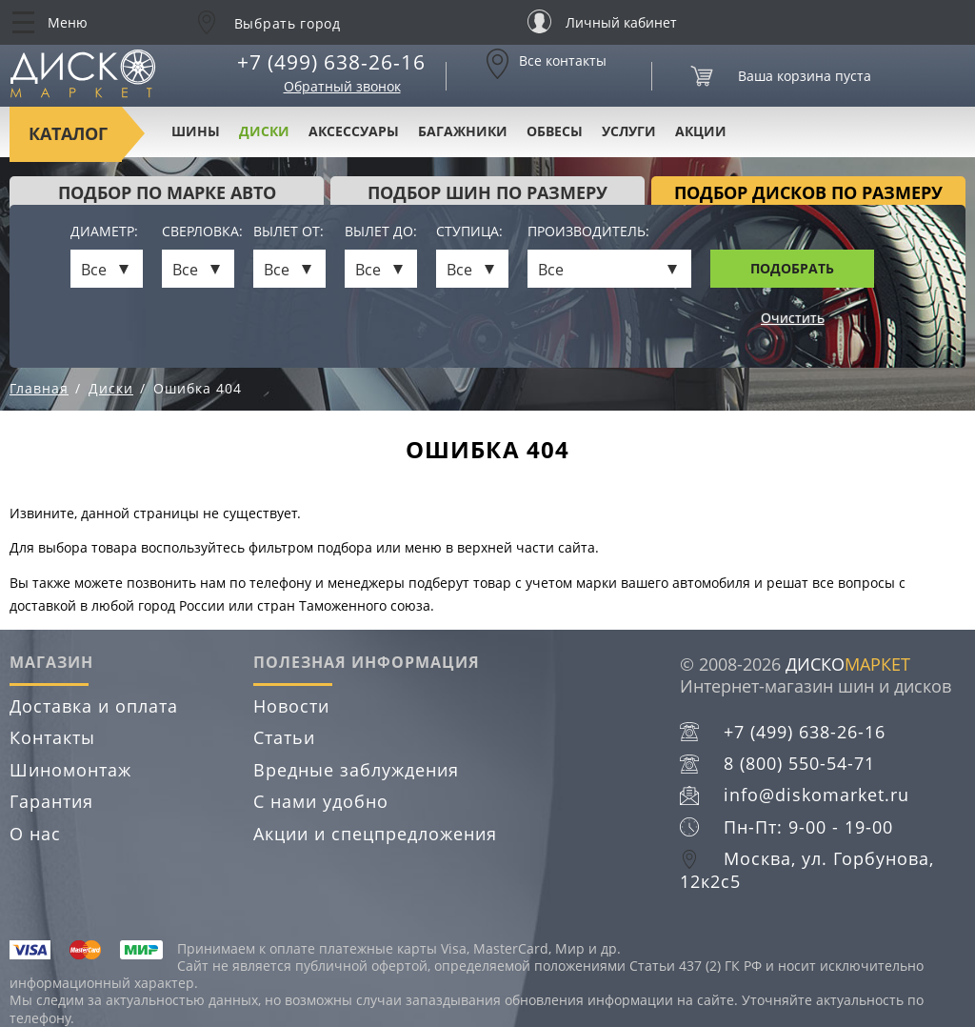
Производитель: (588, 232)
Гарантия (51, 801)
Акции (700, 131)
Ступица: (469, 232)
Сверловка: (198, 232)
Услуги (629, 131)
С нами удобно (320, 801)
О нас (35, 833)
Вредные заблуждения (356, 769)
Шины (195, 131)
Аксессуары (353, 131)
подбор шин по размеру (487, 192)
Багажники (462, 131)
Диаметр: (104, 232)
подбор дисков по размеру (808, 192)
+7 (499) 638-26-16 (331, 62)
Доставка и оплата (94, 706)
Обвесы (555, 131)
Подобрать (792, 268)
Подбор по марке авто (167, 192)
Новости (291, 706)
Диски (264, 131)
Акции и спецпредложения (375, 833)
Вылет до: (381, 232)
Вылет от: (288, 232)
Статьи (284, 737)
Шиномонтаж (70, 769)
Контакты (52, 737)
